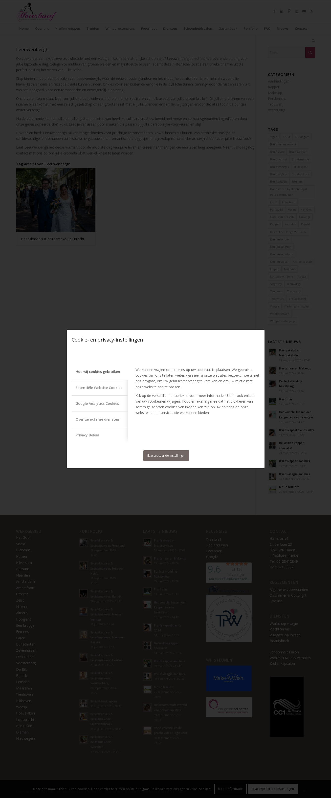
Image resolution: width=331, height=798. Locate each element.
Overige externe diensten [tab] (97, 419)
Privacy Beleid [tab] (87, 435)
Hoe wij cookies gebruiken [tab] (98, 371)
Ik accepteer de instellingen (166, 455)
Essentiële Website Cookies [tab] (99, 387)
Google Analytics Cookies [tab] (97, 403)
